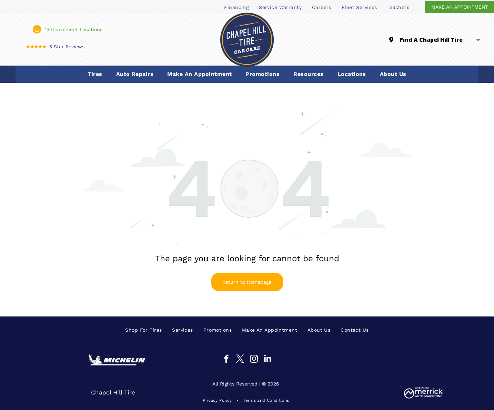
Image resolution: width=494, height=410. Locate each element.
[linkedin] (268, 360)
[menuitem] (236, 7)
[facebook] (226, 360)
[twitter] (240, 360)
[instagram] (254, 360)
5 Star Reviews (66, 46)
